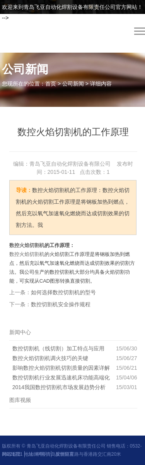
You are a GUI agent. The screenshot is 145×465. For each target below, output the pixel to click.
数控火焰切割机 (26, 245)
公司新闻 (73, 84)
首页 (50, 84)
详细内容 (101, 84)
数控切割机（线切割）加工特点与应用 (58, 348)
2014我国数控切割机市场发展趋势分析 (59, 387)
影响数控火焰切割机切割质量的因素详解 (61, 368)
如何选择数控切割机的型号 (63, 292)
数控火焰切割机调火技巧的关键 (50, 358)
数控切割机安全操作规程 (60, 304)
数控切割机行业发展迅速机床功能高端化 (61, 377)
